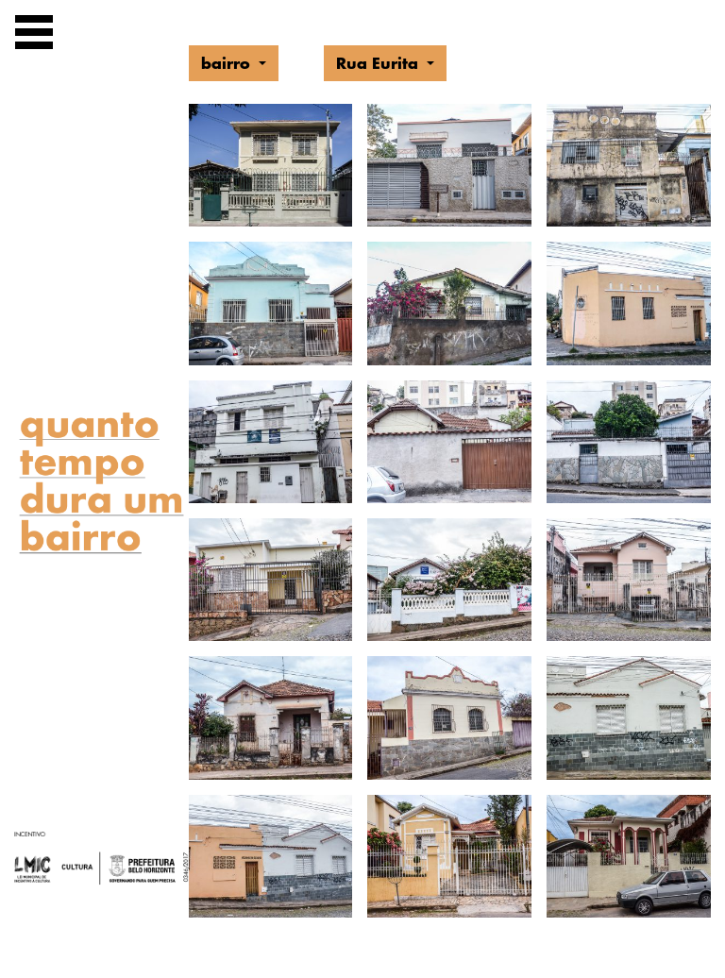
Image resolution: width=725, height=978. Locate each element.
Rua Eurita (379, 63)
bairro (228, 63)
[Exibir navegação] (34, 35)
